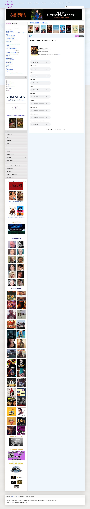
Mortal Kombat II (9, 31)
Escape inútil (8, 30)
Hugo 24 (8, 55)
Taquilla (43, 3)
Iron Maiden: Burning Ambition (12, 54)
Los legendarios (9, 69)
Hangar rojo (8, 42)
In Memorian (69, 3)
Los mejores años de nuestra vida (13, 44)
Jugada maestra (9, 58)
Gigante (7, 71)
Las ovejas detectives (10, 35)
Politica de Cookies (24, 502)
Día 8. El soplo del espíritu (11, 48)
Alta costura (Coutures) (11, 47)
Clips (9, 85)
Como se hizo (11, 83)
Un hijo (7, 56)
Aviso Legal (8, 502)
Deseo (7, 45)
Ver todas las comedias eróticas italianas (16, 217)
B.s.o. (9, 90)
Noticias (61, 3)
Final (64, 128)
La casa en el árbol (10, 38)
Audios (9, 81)
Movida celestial (9, 63)
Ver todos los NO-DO (16, 447)
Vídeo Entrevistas (11, 87)
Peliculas (36, 3)
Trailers (29, 3)
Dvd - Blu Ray (53, 3)
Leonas (7, 65)
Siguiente (59, 128)
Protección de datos (16, 502)
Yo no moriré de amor (10, 37)
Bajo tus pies (8, 41)
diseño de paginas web (52, 500)
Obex (7, 68)
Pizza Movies (9, 62)
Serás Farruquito (9, 66)
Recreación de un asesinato (12, 39)
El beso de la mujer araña (11, 52)
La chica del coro (9, 61)
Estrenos (21, 3)
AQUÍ (59, 54)
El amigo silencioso (10, 59)
